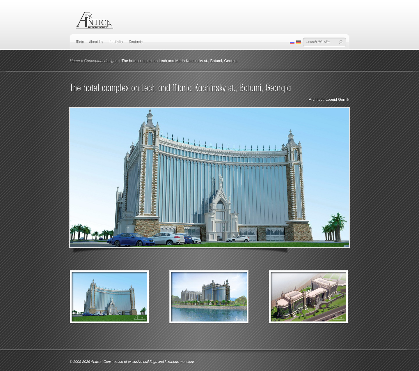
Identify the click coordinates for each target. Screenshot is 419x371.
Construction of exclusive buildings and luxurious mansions (149, 362)
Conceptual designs (100, 61)
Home (75, 61)
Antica (95, 362)
